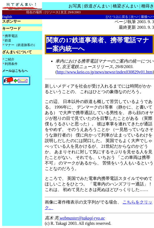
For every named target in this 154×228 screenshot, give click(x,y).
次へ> (135, 17)
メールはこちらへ (15, 71)
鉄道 (8, 40)
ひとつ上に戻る (117, 17)
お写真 (74, 6)
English (7, 17)
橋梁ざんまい (125, 6)
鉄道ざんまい (97, 6)
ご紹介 (9, 59)
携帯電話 (11, 36)
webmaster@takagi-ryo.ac (82, 218)
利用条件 (11, 64)
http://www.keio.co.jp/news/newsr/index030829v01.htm (105, 72)
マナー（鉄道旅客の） (21, 45)
